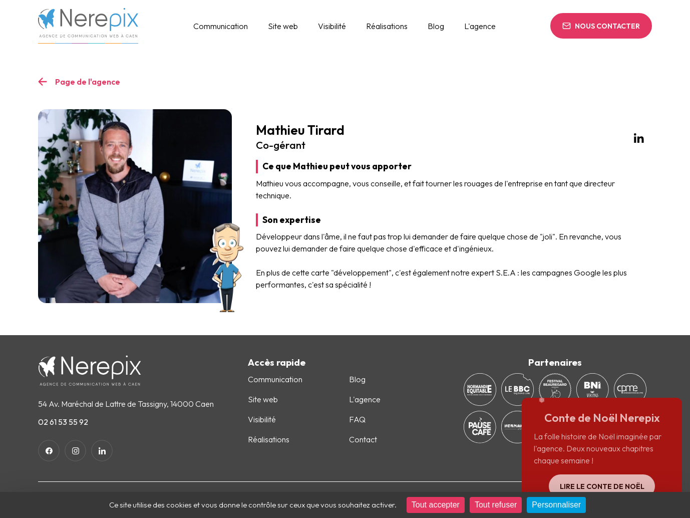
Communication (220, 26)
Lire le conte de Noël (602, 486)
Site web (283, 26)
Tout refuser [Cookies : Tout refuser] (496, 504)
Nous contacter (607, 26)
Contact (363, 439)
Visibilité (332, 26)
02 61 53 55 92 (63, 422)
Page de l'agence (87, 82)
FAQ (357, 419)
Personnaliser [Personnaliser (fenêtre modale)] (556, 504)
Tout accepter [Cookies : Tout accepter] (436, 504)
